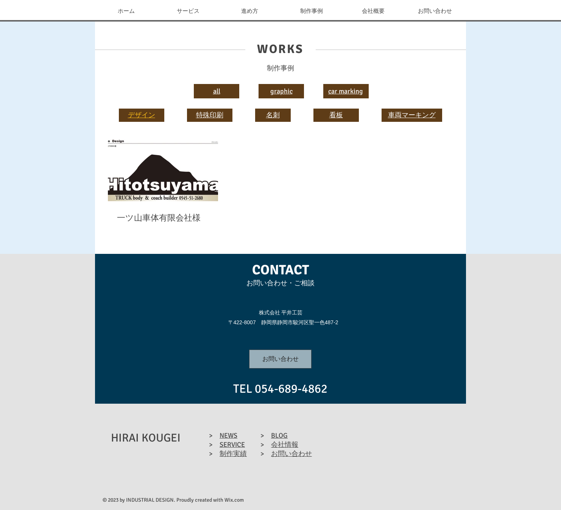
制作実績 (233, 453)
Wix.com (234, 500)
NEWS (228, 435)
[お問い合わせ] (280, 359)
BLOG (279, 435)
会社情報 (284, 444)
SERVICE (232, 444)
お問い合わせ (291, 453)
